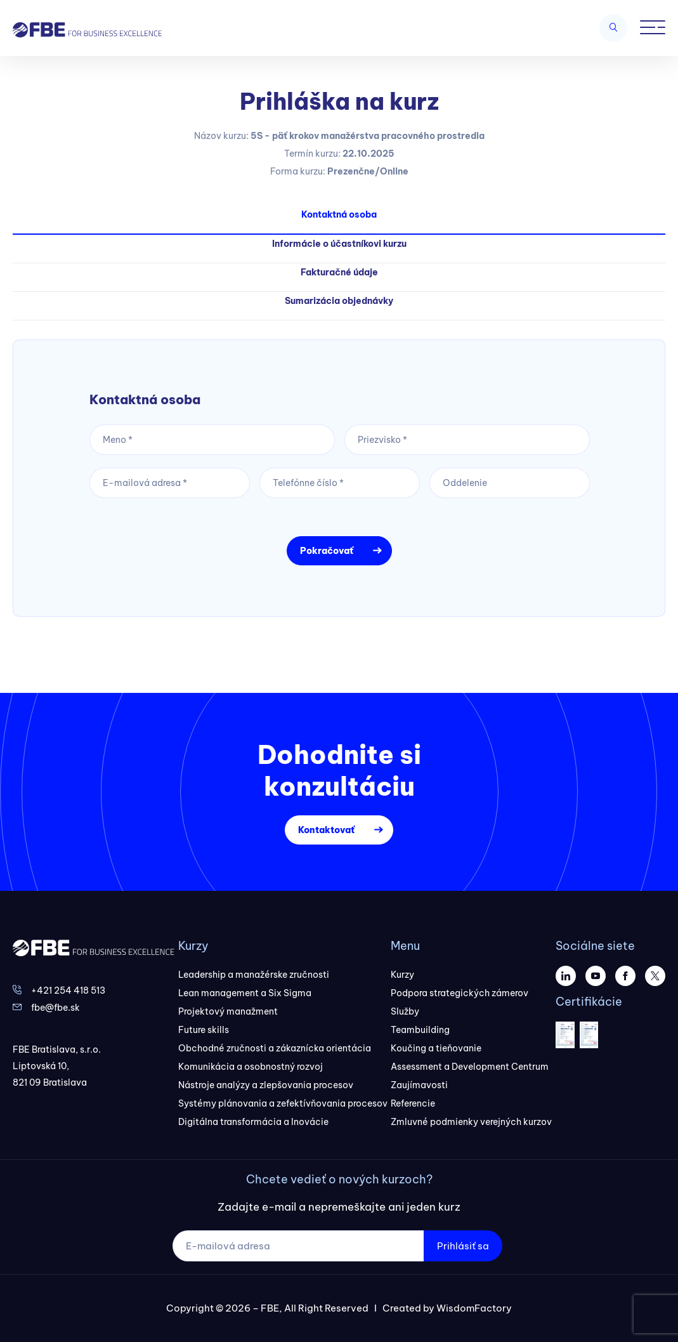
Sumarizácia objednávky (339, 300)
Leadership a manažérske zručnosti (253, 974)
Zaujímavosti (419, 1085)
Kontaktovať (326, 830)
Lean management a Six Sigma (244, 993)
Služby (405, 1011)
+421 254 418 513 (68, 990)
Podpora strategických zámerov (459, 993)
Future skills (203, 1030)
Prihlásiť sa (463, 1246)
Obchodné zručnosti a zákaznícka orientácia (274, 1048)
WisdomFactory (474, 1308)
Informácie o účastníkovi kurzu (339, 243)
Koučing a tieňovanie (436, 1048)
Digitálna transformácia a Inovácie (253, 1122)
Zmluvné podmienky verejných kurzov (471, 1122)
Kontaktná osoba (339, 214)
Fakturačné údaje (339, 272)
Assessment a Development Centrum (470, 1066)
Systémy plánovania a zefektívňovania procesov (283, 1103)
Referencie (413, 1103)
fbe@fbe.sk (55, 1007)
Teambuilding (420, 1030)
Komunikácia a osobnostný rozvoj (250, 1066)
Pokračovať (326, 550)
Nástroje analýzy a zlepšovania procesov (265, 1085)
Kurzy (402, 974)
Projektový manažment (228, 1011)
